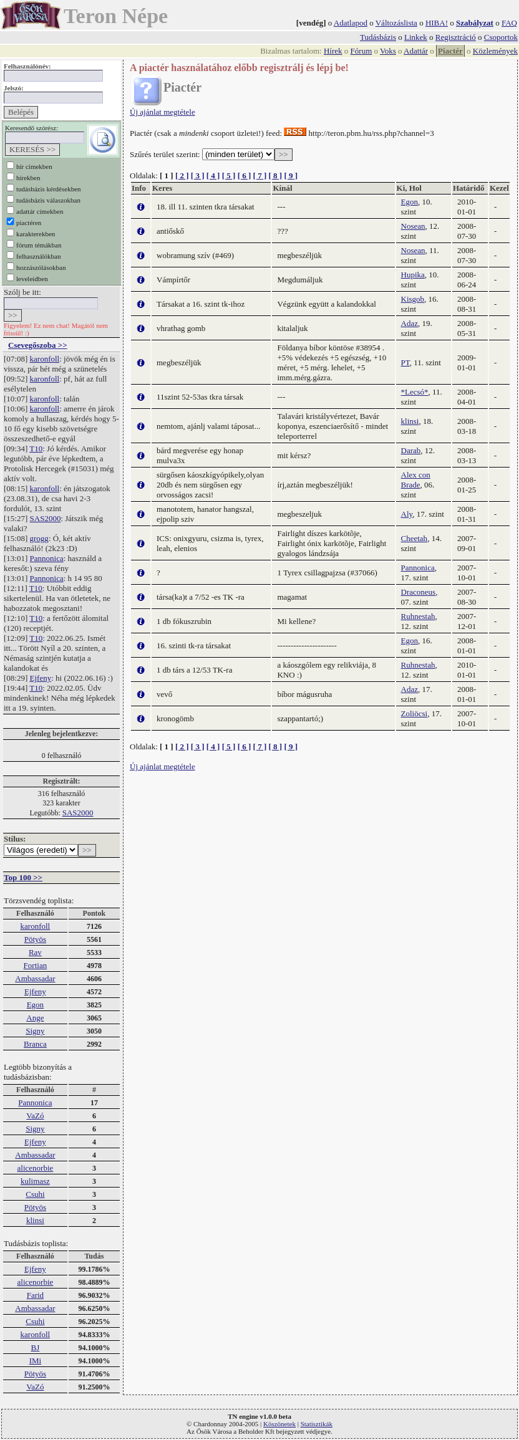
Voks (388, 50)
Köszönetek (279, 1424)
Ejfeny (41, 678)
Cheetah (414, 538)
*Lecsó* (415, 391)
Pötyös (35, 939)
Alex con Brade (415, 479)
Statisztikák (316, 1424)
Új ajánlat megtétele (162, 112)
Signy (35, 1030)
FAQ (509, 22)
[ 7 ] (260, 175)
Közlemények (495, 50)
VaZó (35, 1115)
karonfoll (45, 358)
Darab (411, 450)
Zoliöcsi (414, 713)
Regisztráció (455, 37)
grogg (39, 538)
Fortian (35, 965)
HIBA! (436, 22)
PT (405, 362)
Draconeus (418, 592)
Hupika (413, 274)
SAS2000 (45, 518)
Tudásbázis (378, 37)
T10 (35, 448)
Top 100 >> (23, 877)
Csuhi (35, 1194)
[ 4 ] (213, 175)
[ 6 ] (244, 175)
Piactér (450, 50)
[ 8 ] (275, 175)
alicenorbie (35, 1168)
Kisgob (413, 299)
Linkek (415, 37)
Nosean (413, 226)
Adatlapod (350, 22)
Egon (35, 1004)
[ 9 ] (291, 175)
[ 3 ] (198, 175)
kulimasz (35, 1181)
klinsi (35, 1220)
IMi (35, 1360)
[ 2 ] (182, 175)
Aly (407, 514)
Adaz (409, 323)
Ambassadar (35, 978)
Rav (35, 952)
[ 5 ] (229, 175)
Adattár (416, 50)
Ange (35, 1017)
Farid (35, 1295)
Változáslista (396, 22)
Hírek (333, 50)
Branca (35, 1044)
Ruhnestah (418, 616)
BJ (35, 1347)
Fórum (361, 50)
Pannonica (47, 558)
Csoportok (501, 37)
